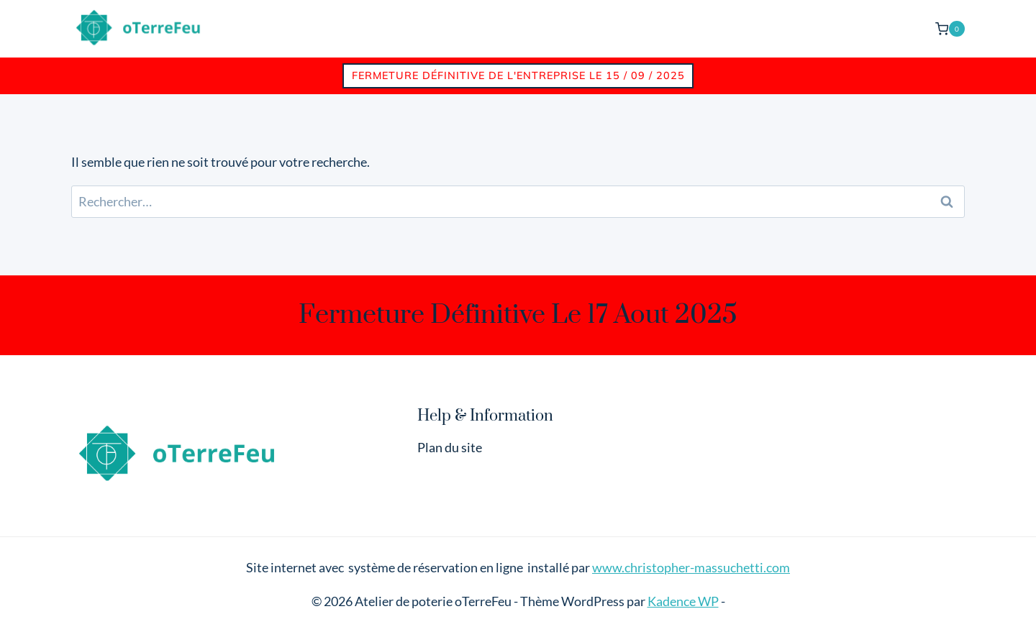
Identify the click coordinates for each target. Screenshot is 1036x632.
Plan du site (449, 447)
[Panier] (950, 28)
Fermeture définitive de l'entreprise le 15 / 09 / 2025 (518, 75)
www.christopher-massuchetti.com (691, 567)
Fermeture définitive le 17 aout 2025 (518, 314)
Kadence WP (683, 601)
